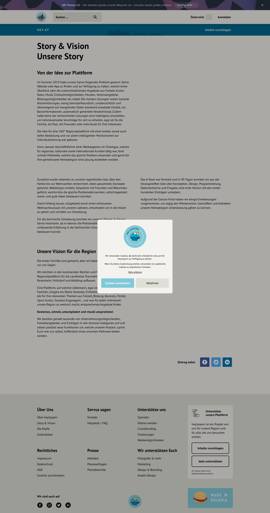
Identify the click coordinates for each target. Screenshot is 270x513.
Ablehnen (152, 283)
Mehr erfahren (135, 272)
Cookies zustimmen (117, 283)
